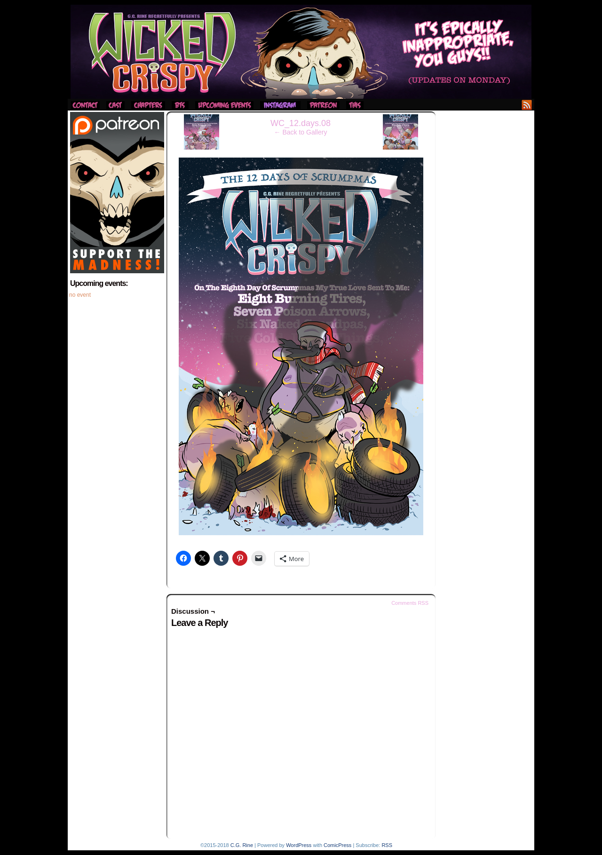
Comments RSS (409, 603)
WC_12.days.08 (300, 123)
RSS (527, 105)
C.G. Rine (241, 845)
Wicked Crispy (301, 52)
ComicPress (337, 845)
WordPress (298, 845)
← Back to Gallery (300, 132)
